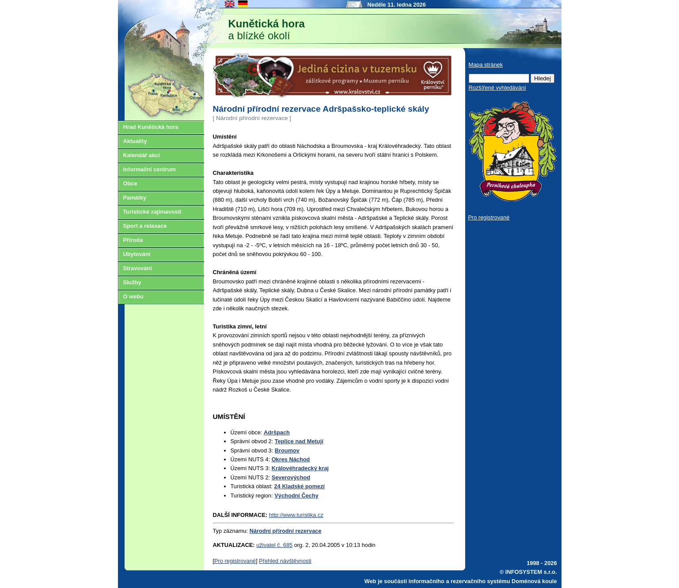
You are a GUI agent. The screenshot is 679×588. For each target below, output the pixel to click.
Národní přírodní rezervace (286, 531)
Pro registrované (235, 561)
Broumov (287, 450)
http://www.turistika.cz (296, 515)
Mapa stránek (486, 64)
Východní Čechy (296, 495)
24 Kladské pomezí (299, 486)
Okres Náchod (291, 459)
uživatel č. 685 (274, 545)
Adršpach (277, 432)
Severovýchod (291, 477)
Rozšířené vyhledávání (497, 87)
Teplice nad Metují (299, 441)
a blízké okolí (266, 29)
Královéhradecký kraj (300, 468)
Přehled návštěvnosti (285, 561)
